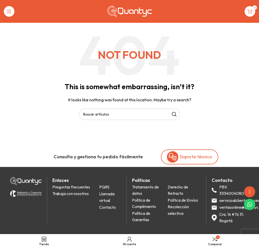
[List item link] (74, 187)
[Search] (129, 114)
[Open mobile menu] (9, 11)
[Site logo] (129, 11)
